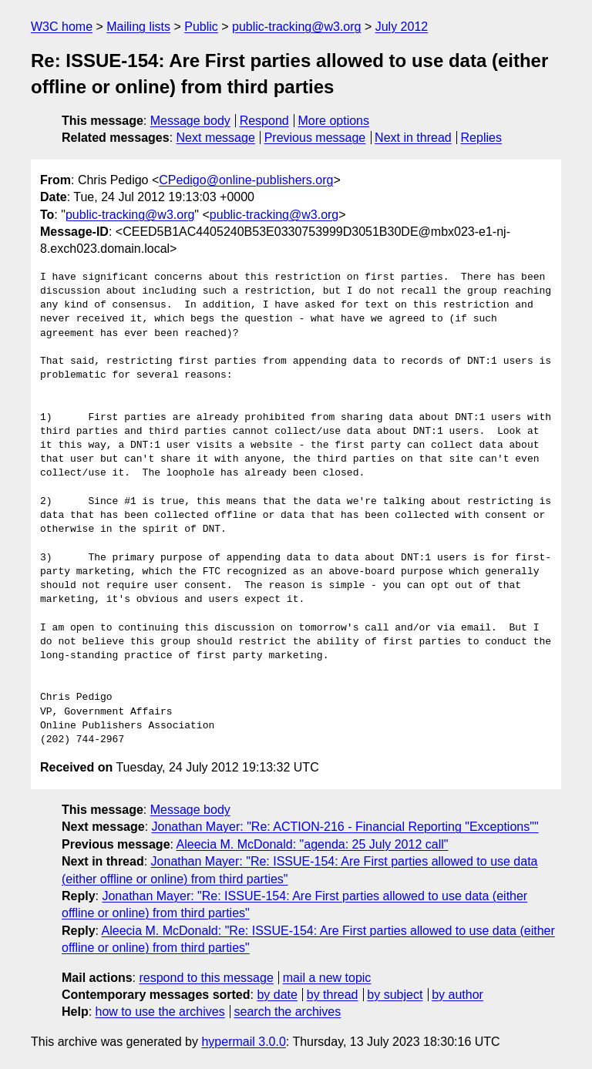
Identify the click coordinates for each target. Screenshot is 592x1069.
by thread (332, 994)
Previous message (315, 137)
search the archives (287, 1011)
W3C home (61, 26)
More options (334, 120)
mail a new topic (327, 977)
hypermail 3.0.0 (243, 1041)
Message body (190, 120)
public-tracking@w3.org (296, 26)
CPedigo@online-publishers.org (246, 180)
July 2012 (402, 26)
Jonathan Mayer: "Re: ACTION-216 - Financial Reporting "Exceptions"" (345, 826)
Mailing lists (138, 26)
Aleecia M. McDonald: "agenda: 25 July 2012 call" (313, 844)
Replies (481, 137)
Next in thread (413, 137)
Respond (264, 120)
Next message (216, 137)
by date (277, 994)
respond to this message (206, 977)
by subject (394, 994)
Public (201, 26)
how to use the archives (160, 1011)
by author (457, 994)
